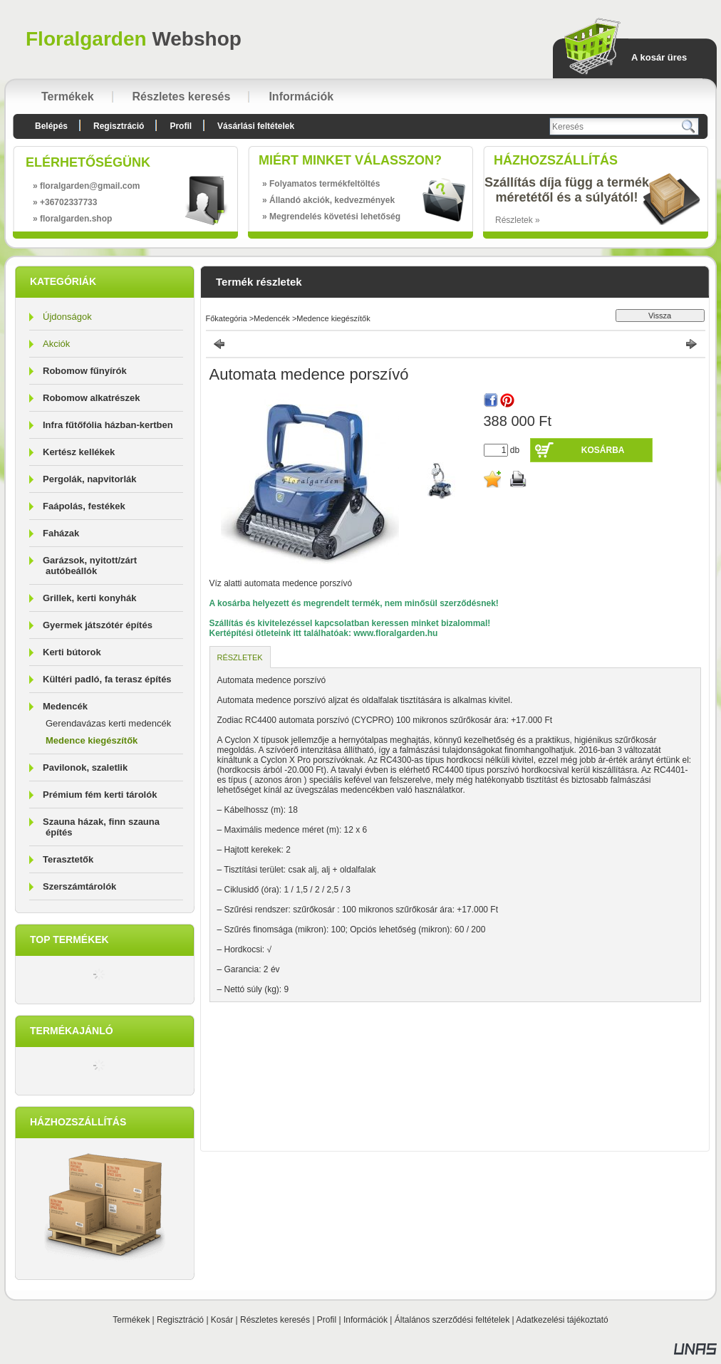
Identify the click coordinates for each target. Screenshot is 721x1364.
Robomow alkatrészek (91, 397)
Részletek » (517, 220)
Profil (326, 1320)
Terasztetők (68, 859)
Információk (365, 1320)
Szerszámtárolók (79, 886)
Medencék (272, 318)
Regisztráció (180, 1320)
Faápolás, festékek (84, 506)
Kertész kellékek (79, 452)
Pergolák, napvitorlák (90, 479)
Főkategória (226, 318)
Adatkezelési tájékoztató (562, 1320)
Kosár (222, 1320)
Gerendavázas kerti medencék (108, 723)
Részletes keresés (275, 1320)
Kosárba (603, 450)
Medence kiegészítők (92, 740)
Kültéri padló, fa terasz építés (107, 679)
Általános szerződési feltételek (452, 1320)
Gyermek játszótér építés (97, 625)
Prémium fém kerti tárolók (100, 794)
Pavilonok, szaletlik (85, 767)
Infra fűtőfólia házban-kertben (108, 425)
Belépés (51, 126)
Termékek (131, 1320)
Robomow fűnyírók (85, 370)
